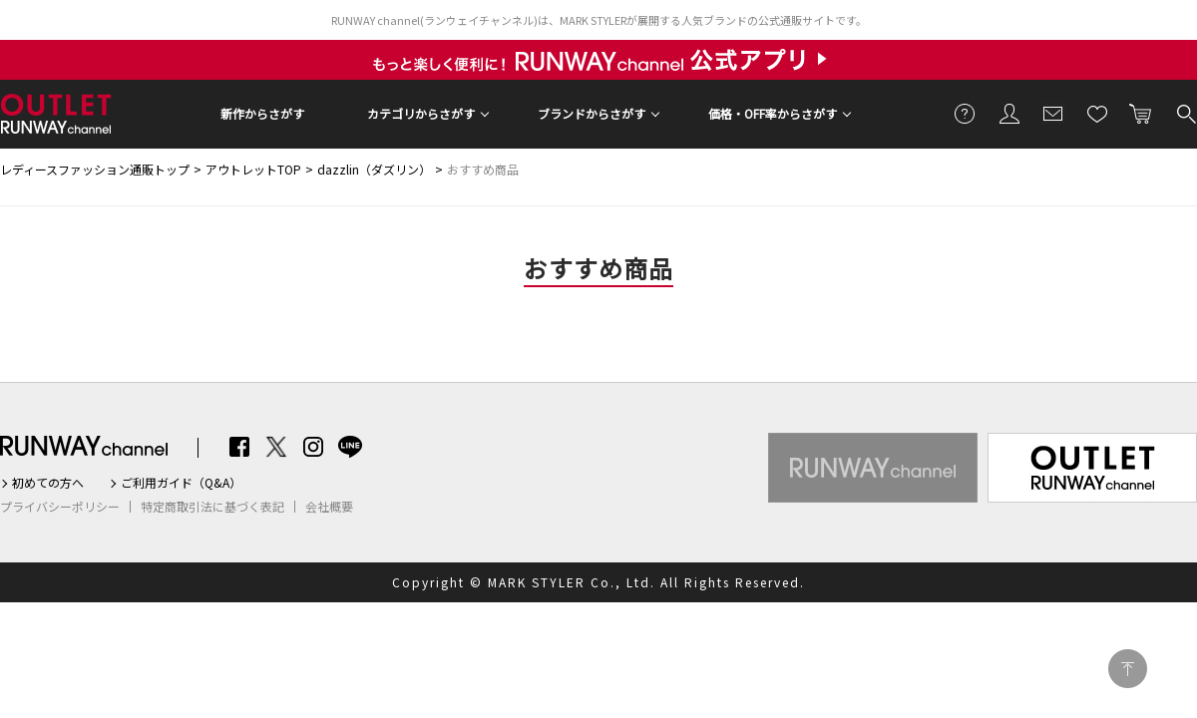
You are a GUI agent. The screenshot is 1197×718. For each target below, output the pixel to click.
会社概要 (329, 507)
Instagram (313, 447)
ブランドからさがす (591, 113)
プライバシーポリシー (60, 507)
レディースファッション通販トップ (95, 169)
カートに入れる (1141, 113)
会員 (1009, 113)
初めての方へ (48, 483)
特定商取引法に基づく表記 (212, 507)
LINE (350, 447)
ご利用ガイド (966, 113)
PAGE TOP (1127, 668)
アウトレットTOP (253, 169)
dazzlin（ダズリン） (374, 169)
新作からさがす (262, 113)
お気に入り (1097, 113)
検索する (1185, 113)
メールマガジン (1053, 113)
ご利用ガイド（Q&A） (181, 483)
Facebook (239, 447)
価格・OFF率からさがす (772, 113)
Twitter (276, 447)
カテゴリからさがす (421, 113)
